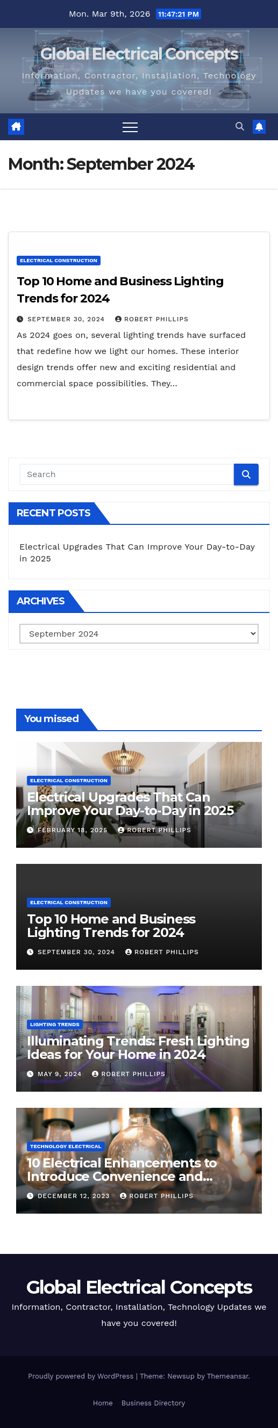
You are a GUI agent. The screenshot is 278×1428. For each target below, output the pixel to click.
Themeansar (227, 1376)
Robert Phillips (152, 319)
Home (103, 1403)
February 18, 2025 (74, 830)
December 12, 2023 (75, 1196)
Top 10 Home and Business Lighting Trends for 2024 (111, 925)
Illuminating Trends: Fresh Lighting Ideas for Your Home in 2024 (138, 1047)
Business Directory (153, 1403)
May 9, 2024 (61, 1074)
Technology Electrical (66, 1146)
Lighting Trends (55, 1024)
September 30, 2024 (67, 319)
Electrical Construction (58, 260)
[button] (240, 126)
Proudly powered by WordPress (82, 1376)
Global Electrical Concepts (139, 54)
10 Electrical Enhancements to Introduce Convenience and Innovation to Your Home (122, 1176)
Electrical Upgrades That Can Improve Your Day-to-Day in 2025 (130, 803)
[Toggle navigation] (130, 127)
